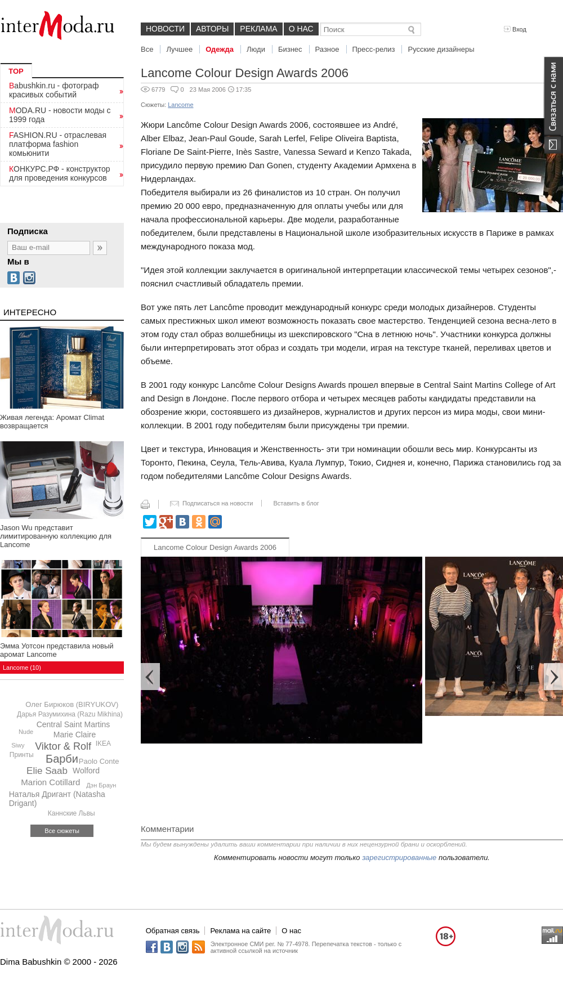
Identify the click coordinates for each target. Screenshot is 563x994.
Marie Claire (74, 734)
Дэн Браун (101, 785)
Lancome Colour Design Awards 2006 (215, 547)
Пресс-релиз (373, 49)
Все (147, 49)
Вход (515, 29)
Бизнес (290, 49)
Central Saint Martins (73, 724)
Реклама (258, 28)
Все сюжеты (61, 830)
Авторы (212, 28)
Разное (327, 49)
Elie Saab (47, 770)
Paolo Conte (99, 761)
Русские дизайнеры (441, 49)
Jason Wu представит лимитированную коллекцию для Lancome (55, 536)
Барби (62, 759)
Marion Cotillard (50, 782)
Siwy (17, 745)
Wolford (86, 770)
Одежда (219, 49)
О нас (301, 28)
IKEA (103, 743)
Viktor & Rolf (63, 746)
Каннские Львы (71, 813)
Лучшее (179, 49)
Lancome (180, 104)
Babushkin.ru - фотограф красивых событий (54, 90)
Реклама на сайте (240, 930)
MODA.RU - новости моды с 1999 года (60, 115)
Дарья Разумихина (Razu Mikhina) (70, 714)
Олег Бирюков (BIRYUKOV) (71, 704)
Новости (165, 28)
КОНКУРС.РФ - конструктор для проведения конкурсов (59, 173)
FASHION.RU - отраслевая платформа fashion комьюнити (57, 144)
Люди (256, 49)
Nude (26, 731)
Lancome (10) (22, 667)
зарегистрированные (399, 857)
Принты (22, 755)
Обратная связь (173, 930)
